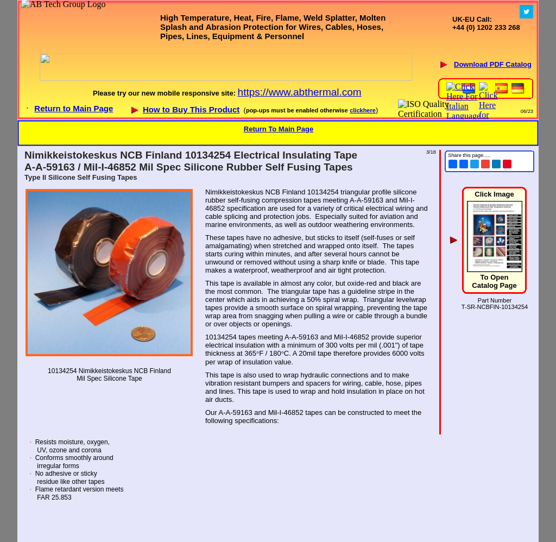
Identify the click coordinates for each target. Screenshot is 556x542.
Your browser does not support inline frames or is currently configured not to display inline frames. (278, 59)
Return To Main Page (278, 129)
